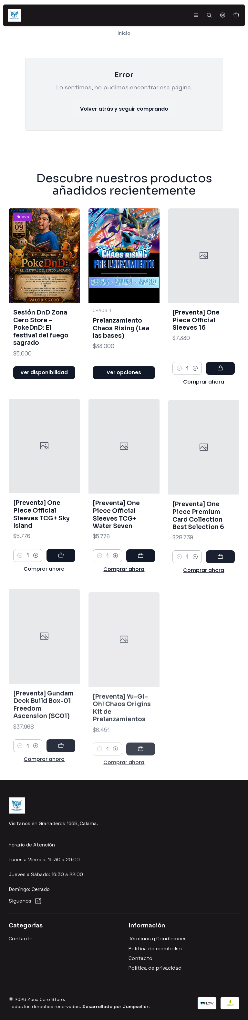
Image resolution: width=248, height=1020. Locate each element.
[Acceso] (222, 15)
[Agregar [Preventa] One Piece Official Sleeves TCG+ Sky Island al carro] (60, 585)
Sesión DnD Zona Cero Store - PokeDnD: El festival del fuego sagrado (40, 335)
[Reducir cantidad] (179, 390)
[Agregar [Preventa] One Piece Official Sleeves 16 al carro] (220, 390)
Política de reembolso (155, 948)
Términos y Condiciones (158, 938)
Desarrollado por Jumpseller (115, 1006)
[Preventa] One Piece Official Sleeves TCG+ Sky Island (41, 544)
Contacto (21, 938)
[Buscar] (209, 15)
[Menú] (195, 15)
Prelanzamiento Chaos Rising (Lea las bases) (121, 341)
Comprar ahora (203, 403)
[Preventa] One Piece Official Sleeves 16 (196, 342)
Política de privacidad (155, 968)
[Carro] (236, 15)
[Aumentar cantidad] (195, 390)
